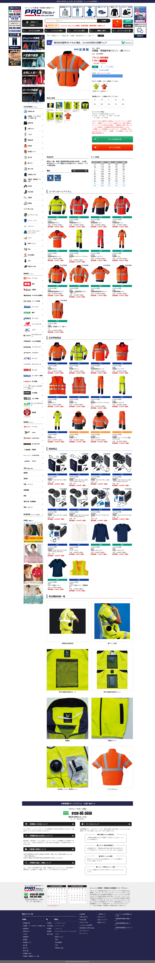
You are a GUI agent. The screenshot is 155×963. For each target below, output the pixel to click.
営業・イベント (28, 484)
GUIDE (32, 23)
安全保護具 (58, 942)
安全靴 (49, 923)
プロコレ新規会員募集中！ (106, 845)
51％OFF (103, 61)
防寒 (79, 432)
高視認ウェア (56, 35)
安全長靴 (50, 926)
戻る (101, 35)
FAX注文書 (83, 919)
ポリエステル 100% (104, 73)
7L (116, 104)
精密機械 (26, 490)
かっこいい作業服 (74, 25)
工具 (56, 945)
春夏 (95, 67)
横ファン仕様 (59, 110)
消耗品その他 (59, 948)
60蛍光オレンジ (104, 92)
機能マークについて (80, 171)
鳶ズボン (25, 948)
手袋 (56, 939)
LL (116, 99)
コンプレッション (60, 923)
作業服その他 (27, 953)
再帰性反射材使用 (50, 110)
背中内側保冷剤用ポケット (67, 110)
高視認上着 (65, 35)
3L (123, 99)
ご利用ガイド (102, 914)
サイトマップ (84, 933)
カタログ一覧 (84, 922)
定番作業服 (84, 25)
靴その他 (50, 934)
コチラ (121, 850)
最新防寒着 (93, 25)
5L (102, 104)
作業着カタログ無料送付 (105, 834)
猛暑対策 (25, 928)
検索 (104, 20)
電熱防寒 (25, 937)
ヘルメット (58, 928)
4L (95, 104)
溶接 (25, 496)
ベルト (57, 934)
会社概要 (82, 914)
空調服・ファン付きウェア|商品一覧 (34, 926)
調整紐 (85, 110)
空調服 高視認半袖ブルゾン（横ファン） (83, 35)
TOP (48, 35)
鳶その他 (25, 950)
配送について (102, 922)
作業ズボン (26, 931)
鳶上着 (25, 945)
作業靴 (49, 928)
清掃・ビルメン (28, 507)
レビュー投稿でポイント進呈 (105, 867)
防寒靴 (49, 931)
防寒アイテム (59, 937)
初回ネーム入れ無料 (106, 856)
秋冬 (57, 363)
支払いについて (102, 919)
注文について (102, 917)
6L (109, 104)
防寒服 (25, 939)
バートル (64, 25)
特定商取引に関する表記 (87, 928)
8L (123, 104)
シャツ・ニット (59, 926)
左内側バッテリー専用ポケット (58, 122)
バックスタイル (67, 121)
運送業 (26, 478)
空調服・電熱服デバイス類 (31, 956)
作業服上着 (26, 923)
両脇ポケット (50, 120)
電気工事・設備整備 (30, 501)
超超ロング (101, 25)
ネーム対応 (109, 67)
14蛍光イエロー (95, 92)
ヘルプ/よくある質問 (86, 925)
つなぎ (25, 934)
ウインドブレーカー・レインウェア (65, 931)
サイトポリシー (84, 930)
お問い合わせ (84, 917)
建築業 (26, 473)
